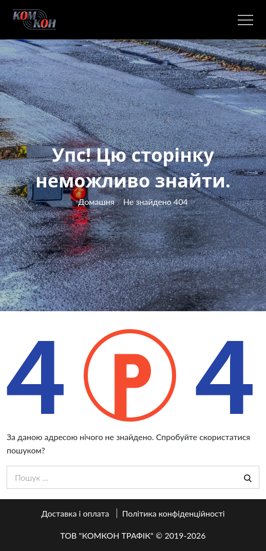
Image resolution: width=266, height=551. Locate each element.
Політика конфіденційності (173, 513)
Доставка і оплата (75, 513)
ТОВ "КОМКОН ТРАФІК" (107, 535)
